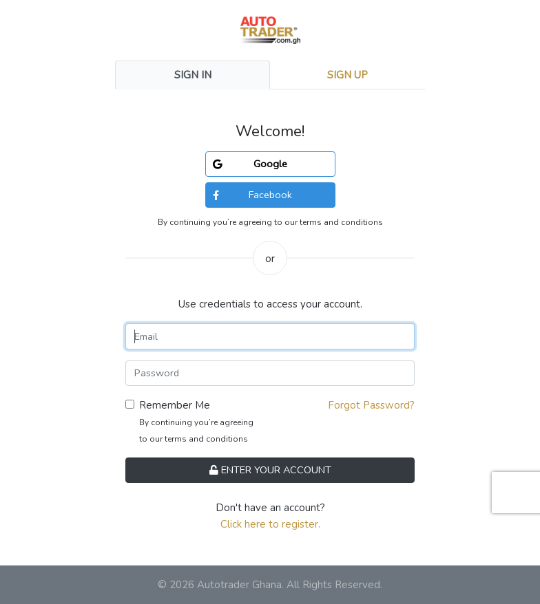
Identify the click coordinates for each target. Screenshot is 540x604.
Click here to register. (270, 524)
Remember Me (174, 405)
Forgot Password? (371, 405)
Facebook (252, 195)
